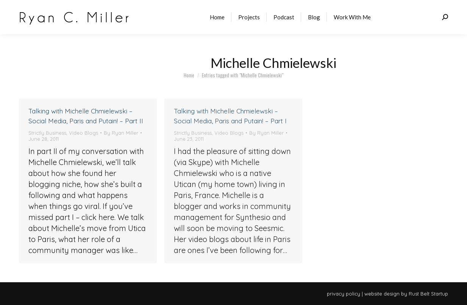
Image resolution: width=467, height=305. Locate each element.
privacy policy (343, 294)
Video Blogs (83, 133)
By (121, 133)
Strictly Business (47, 133)
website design (382, 294)
